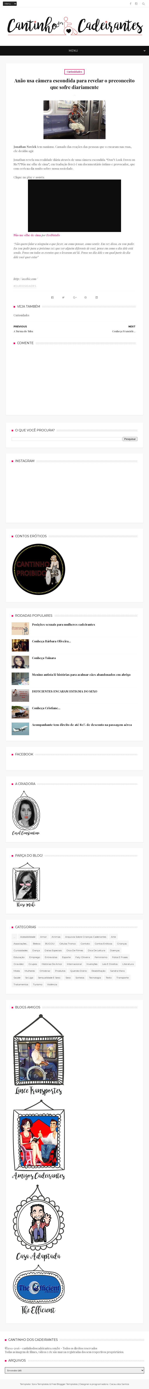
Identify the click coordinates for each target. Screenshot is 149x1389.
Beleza (36, 943)
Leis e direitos (110, 964)
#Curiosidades (25, 285)
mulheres (30, 970)
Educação (19, 957)
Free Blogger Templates (64, 1384)
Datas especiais (53, 950)
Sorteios (79, 977)
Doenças (115, 950)
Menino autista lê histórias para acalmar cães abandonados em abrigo (81, 675)
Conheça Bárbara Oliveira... (51, 641)
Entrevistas (51, 957)
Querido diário (78, 970)
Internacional (74, 964)
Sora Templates (40, 1384)
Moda (17, 970)
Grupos (33, 964)
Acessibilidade (27, 936)
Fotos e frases (120, 957)
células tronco (67, 943)
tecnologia (95, 977)
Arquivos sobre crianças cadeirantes (85, 936)
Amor (43, 936)
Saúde (17, 977)
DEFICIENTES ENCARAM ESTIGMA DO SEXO (64, 691)
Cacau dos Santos (119, 1384)
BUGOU (50, 943)
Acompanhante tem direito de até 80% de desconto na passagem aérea (82, 725)
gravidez (19, 964)
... (14, 936)
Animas (56, 936)
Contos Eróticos (103, 943)
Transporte (122, 977)
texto (109, 977)
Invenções (92, 964)
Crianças (122, 943)
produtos (60, 970)
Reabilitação (98, 970)
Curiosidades (74, 71)
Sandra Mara (117, 970)
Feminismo (101, 957)
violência (52, 984)
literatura (128, 964)
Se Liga (29, 977)
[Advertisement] (74, 379)
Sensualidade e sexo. (49, 977)
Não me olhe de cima (27, 235)
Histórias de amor (52, 964)
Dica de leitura (96, 950)
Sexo (68, 977)
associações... (21, 943)
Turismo (37, 984)
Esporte (66, 957)
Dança (36, 950)
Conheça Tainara (44, 658)
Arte (113, 936)
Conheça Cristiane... (46, 708)
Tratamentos (21, 984)
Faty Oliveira (82, 957)
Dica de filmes (75, 950)
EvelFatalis (53, 235)
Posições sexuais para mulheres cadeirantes (63, 624)
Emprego (34, 957)
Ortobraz (45, 970)
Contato (85, 943)
